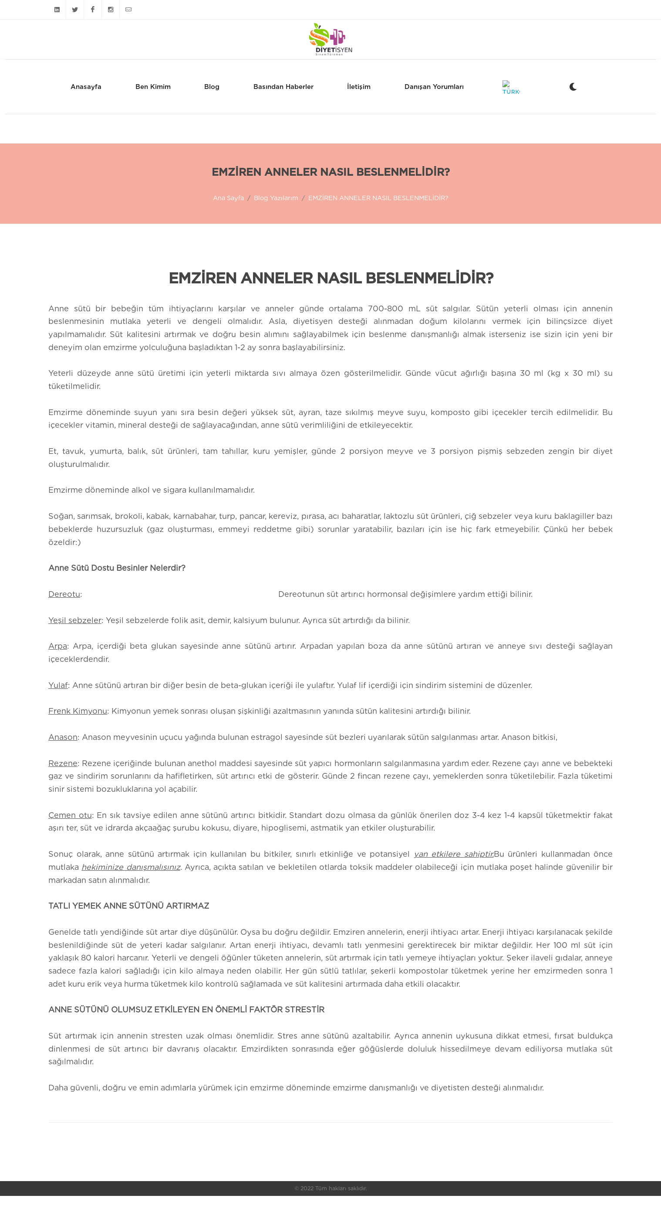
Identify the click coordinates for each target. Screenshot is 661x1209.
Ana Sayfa (228, 211)
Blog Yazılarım (276, 211)
